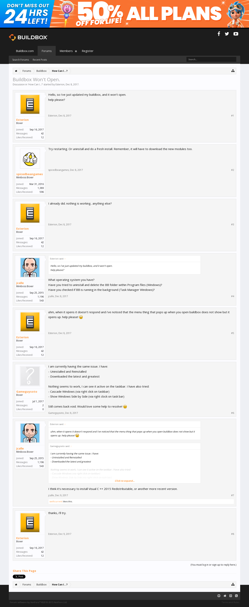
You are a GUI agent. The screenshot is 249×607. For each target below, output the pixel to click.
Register (88, 51)
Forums (47, 51)
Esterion (60, 84)
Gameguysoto (26, 391)
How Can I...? (35, 84)
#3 (232, 224)
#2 (232, 170)
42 (42, 133)
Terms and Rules (230, 602)
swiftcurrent (55, 501)
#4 (232, 296)
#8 (232, 534)
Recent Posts (40, 59)
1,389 (41, 188)
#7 (232, 495)
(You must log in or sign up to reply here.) (213, 564)
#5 (232, 333)
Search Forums (20, 59)
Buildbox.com (25, 51)
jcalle (20, 283)
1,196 (41, 296)
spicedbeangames (29, 174)
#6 (232, 413)
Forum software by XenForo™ (38, 602)
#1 (232, 115)
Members (66, 51)
